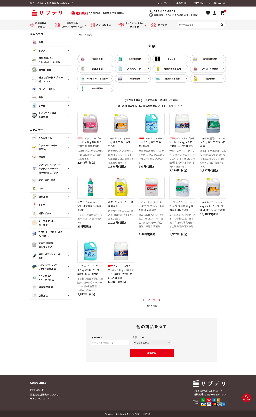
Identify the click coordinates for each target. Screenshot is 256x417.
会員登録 (181, 3)
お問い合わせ (219, 3)
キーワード (97, 337)
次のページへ (176, 105)
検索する (151, 353)
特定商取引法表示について (44, 394)
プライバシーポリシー (41, 399)
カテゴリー (138, 337)
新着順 (174, 100)
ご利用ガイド (199, 3)
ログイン (165, 3)
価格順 (163, 100)
